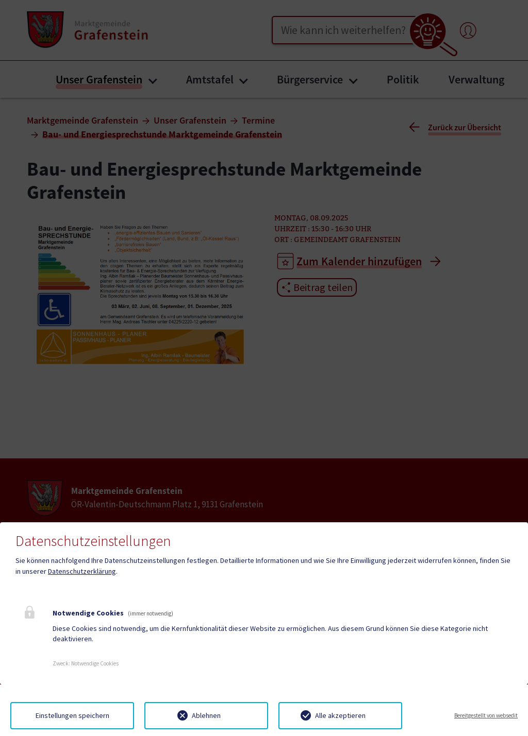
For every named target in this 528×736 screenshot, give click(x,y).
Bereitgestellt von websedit (486, 715)
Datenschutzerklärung (82, 571)
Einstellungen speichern (72, 715)
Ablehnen (206, 715)
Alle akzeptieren (340, 715)
